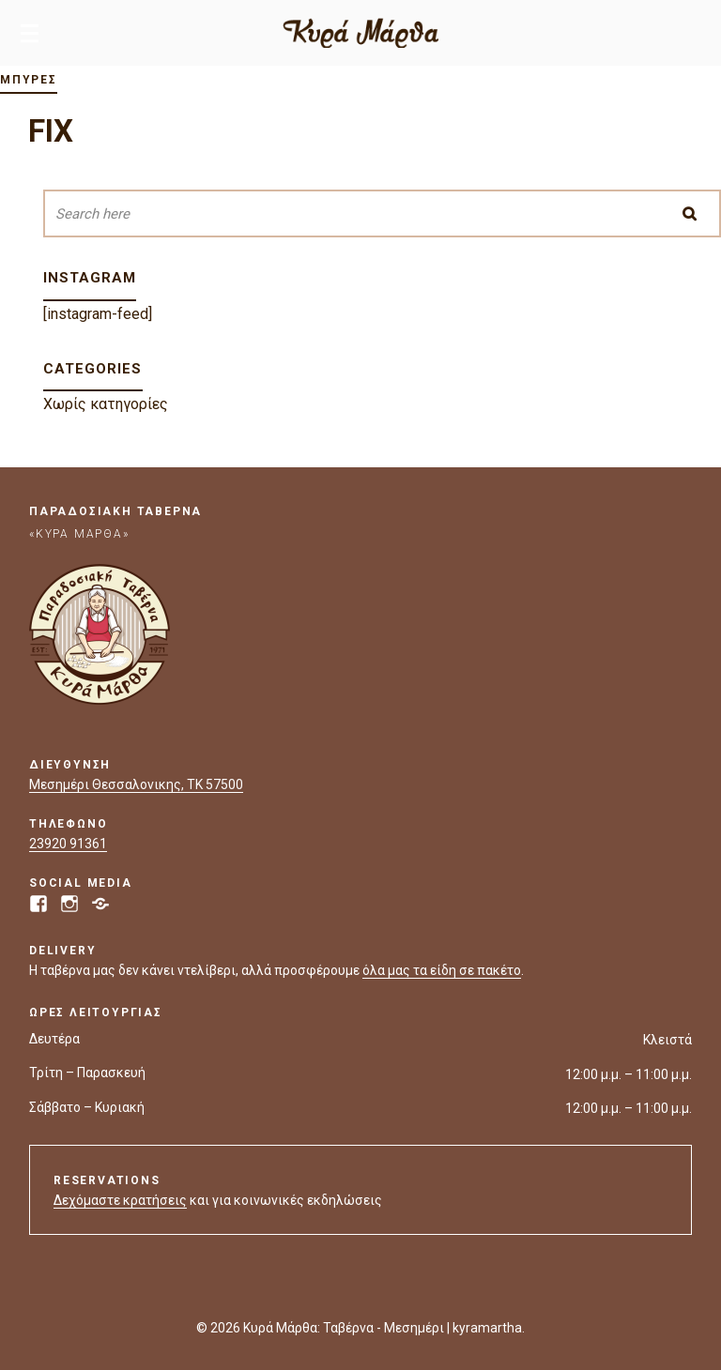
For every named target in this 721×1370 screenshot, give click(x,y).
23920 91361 (68, 843)
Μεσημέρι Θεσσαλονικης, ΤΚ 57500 (136, 784)
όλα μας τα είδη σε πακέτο (441, 970)
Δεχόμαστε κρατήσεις (120, 1200)
